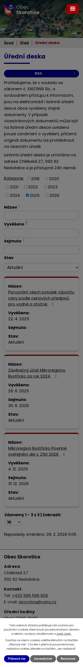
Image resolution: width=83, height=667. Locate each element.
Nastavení (68, 658)
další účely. (64, 634)
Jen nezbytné (43, 658)
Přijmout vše (16, 658)
